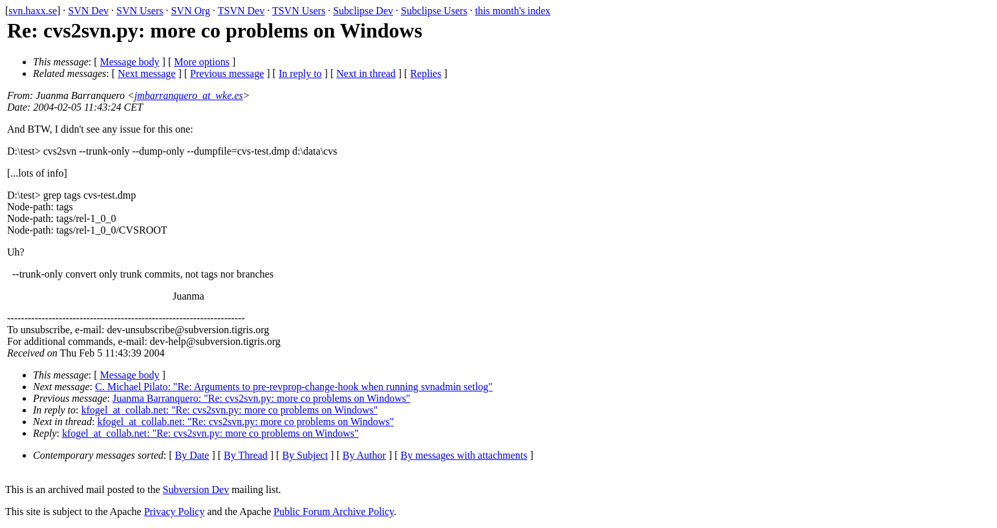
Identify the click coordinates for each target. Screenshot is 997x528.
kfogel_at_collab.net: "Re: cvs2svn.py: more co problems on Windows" (229, 409)
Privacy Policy (174, 511)
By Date (192, 455)
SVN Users (139, 10)
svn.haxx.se (32, 10)
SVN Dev (88, 10)
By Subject (305, 455)
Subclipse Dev (363, 10)
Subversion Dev (196, 489)
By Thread (246, 455)
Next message (146, 73)
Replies (425, 73)
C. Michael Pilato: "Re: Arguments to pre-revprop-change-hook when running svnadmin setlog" (294, 386)
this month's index (513, 10)
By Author (364, 455)
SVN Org (190, 10)
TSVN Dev (241, 10)
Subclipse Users (434, 10)
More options (202, 61)
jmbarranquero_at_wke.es (188, 95)
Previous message (227, 73)
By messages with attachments (464, 455)
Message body (130, 61)
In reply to (300, 73)
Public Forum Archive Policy (333, 511)
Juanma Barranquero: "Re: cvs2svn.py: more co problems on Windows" (261, 398)
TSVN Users (298, 10)
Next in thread (366, 73)
